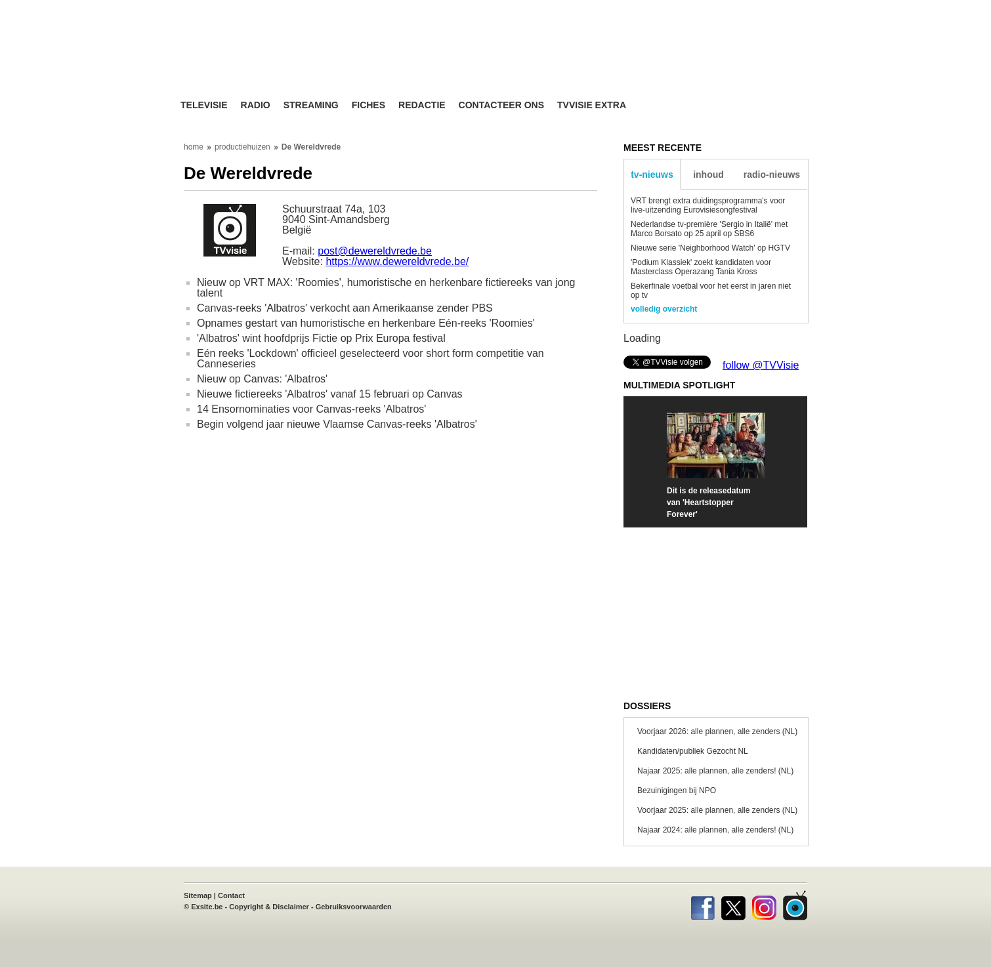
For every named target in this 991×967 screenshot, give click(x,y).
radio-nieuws (772, 174)
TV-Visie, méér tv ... (285, 60)
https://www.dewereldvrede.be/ (397, 261)
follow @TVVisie (761, 365)
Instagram (764, 905)
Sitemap (198, 895)
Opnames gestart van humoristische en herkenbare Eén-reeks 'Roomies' (366, 323)
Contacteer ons (501, 105)
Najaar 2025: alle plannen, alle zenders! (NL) (715, 770)
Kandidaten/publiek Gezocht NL (692, 751)
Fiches (368, 105)
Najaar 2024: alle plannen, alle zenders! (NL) (715, 829)
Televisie (204, 105)
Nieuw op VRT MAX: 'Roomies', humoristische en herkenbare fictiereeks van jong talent (386, 287)
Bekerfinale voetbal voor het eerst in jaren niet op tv (711, 290)
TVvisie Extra (591, 105)
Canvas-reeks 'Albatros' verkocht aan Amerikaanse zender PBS (345, 308)
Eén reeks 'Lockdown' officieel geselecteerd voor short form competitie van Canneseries (370, 358)
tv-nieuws (652, 174)
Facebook (702, 905)
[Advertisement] (620, 62)
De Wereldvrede (311, 147)
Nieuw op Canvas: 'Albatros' (262, 378)
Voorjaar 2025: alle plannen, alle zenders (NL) (717, 810)
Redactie (422, 105)
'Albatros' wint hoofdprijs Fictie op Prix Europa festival (321, 338)
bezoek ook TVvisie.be (765, 9)
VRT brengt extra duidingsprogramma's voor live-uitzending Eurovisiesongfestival (708, 205)
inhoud (708, 174)
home (193, 147)
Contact (231, 895)
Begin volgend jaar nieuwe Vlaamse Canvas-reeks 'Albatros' (337, 424)
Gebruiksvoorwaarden (354, 907)
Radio (255, 105)
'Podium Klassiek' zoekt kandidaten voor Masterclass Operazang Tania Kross (701, 267)
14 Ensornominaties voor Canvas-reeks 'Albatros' (311, 409)
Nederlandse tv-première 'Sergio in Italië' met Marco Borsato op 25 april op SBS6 (709, 229)
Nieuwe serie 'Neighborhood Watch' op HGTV (710, 248)
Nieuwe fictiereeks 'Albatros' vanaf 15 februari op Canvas (330, 394)
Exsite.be (206, 907)
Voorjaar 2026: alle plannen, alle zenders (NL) (717, 731)
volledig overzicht (664, 309)
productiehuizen (242, 147)
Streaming (311, 105)
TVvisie (795, 905)
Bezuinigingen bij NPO (676, 790)
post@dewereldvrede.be (375, 251)
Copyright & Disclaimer (269, 907)
